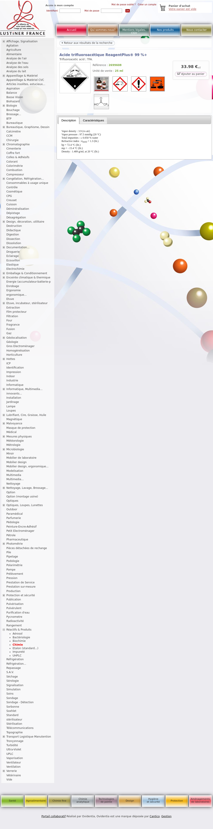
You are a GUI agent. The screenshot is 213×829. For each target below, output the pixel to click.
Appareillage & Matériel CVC (25, 80)
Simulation (13, 689)
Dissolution (13, 243)
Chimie (18, 644)
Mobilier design (16, 462)
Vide (9, 779)
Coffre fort (13, 153)
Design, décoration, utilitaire (25, 221)
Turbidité (12, 745)
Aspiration (13, 88)
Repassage (13, 668)
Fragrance (13, 324)
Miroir (10, 453)
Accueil (71, 29)
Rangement (14, 625)
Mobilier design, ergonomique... (27, 466)
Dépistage (13, 213)
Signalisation (15, 685)
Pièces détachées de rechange (26, 548)
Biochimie (19, 641)
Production (13, 591)
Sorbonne (12, 706)
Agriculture (13, 49)
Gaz (9, 333)
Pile (8, 552)
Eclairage (12, 256)
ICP (8, 363)
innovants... (14, 393)
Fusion (10, 329)
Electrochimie (15, 268)
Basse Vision (14, 97)
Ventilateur (13, 762)
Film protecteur (16, 311)
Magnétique (14, 419)
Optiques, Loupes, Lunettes (24, 505)
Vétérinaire (13, 775)
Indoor (10, 376)
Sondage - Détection (20, 702)
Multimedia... (15, 479)
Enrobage (12, 286)
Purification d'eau (18, 612)
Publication (13, 599)
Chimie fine (59, 800)
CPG (9, 196)
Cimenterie (13, 148)
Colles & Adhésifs (18, 157)
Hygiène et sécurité (153, 800)
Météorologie (15, 440)
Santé (12, 800)
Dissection (13, 239)
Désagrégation (16, 217)
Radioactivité (15, 621)
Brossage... (13, 114)
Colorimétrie (14, 165)
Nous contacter (196, 29)
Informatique (15, 384)
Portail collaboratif (53, 816)
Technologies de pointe (106, 800)
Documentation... (18, 247)
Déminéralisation (17, 208)
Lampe (11, 406)
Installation (13, 397)
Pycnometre (14, 616)
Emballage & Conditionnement (26, 273)
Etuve (10, 299)
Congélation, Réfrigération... (25, 178)
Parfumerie (13, 518)
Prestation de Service (20, 582)
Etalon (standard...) (25, 648)
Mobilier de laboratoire (21, 457)
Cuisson (11, 204)
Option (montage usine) (22, 496)
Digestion (12, 234)
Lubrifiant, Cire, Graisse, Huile (26, 415)
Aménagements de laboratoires (200, 800)
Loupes (11, 410)
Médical (11, 432)
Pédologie (12, 522)
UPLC (9, 753)
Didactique (13, 230)
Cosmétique (14, 191)
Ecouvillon (13, 260)
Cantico (155, 816)
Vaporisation (14, 758)
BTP (9, 118)
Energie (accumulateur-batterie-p (28, 281)
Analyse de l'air (16, 58)
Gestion (166, 816)
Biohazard (13, 101)
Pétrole (11, 535)
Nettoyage (13, 483)
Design (130, 800)
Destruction (14, 225)
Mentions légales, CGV (134, 31)
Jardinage (12, 402)
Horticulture (14, 354)
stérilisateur (14, 719)
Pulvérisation (15, 604)
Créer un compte (147, 4)
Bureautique (14, 122)
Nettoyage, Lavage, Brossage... (27, 487)
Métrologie (13, 445)
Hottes (10, 359)
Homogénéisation (18, 350)
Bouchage (13, 110)
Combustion (14, 170)
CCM (9, 135)
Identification (15, 367)
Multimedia (13, 475)
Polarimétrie (14, 565)
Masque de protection (21, 427)
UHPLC (17, 655)
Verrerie (11, 771)
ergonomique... (16, 294)
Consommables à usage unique (27, 182)
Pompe (11, 569)
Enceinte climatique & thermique (28, 277)
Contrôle (12, 187)
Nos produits (165, 29)
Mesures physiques (19, 436)
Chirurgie (12, 140)
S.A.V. (10, 672)
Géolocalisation (16, 337)
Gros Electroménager (20, 346)
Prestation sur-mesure (21, 586)
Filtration (12, 316)
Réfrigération (15, 659)
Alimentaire (14, 54)
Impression (13, 372)
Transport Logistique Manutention (28, 736)
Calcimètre (13, 131)
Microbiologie (15, 449)
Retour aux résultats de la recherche (86, 43)
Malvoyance (14, 423)
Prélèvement (14, 573)
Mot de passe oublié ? (124, 4)
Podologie (12, 561)
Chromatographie (18, 144)
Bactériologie (21, 637)
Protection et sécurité (20, 595)
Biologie (11, 105)
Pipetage (12, 556)
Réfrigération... (16, 663)
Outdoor (11, 509)
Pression (12, 578)
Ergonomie (13, 290)
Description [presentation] (68, 120)
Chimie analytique (82, 800)
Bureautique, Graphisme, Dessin (27, 127)
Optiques (12, 500)
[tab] (68, 120)
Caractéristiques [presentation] (93, 120)
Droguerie (13, 251)
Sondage (12, 698)
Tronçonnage (15, 741)
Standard (12, 715)
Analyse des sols (17, 67)
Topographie (14, 732)
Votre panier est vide (182, 9)
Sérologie (12, 680)
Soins (10, 693)
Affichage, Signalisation (22, 41)
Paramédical (14, 513)
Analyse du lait (16, 71)
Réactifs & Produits (19, 629)
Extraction (13, 307)
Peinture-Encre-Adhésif (21, 526)
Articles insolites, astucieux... (25, 84)
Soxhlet (11, 711)
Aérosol (17, 633)
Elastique (12, 264)
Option (10, 492)
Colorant (12, 161)
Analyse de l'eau (17, 62)
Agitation (12, 45)
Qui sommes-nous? (102, 29)
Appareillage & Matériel (22, 75)
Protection (177, 800)
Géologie (12, 342)
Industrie (12, 380)
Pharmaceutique (17, 539)
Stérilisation (14, 723)
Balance (11, 92)
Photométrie (14, 543)
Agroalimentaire (36, 800)
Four (9, 320)
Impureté (19, 651)
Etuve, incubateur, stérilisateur (27, 303)
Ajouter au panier (190, 74)
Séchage (12, 676)
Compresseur (15, 174)
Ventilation (13, 766)
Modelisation (14, 470)
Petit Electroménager (20, 530)
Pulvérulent (14, 608)
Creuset (11, 200)
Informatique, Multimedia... (24, 389)
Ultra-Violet (13, 749)
